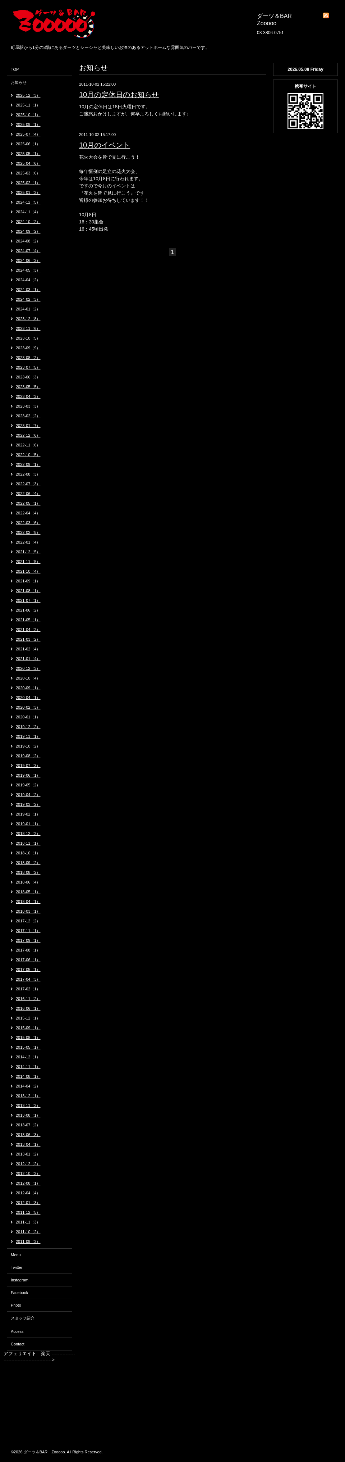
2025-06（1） (28, 144)
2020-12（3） (28, 668)
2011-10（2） (28, 1232)
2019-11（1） (28, 736)
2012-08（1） (28, 1183)
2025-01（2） (28, 192)
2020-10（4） (28, 678)
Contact (17, 1344)
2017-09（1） (28, 940)
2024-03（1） (28, 289)
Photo (16, 1305)
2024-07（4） (28, 251)
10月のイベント (104, 145)
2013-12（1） (28, 1096)
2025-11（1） (28, 105)
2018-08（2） (28, 872)
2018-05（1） (28, 892)
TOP (15, 69)
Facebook (19, 1292)
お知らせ (19, 82)
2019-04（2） (28, 795)
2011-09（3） (28, 1241)
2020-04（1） (28, 697)
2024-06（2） (28, 260)
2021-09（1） (28, 581)
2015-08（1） (28, 1037)
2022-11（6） (28, 445)
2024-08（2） (28, 241)
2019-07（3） (28, 765)
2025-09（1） (28, 124)
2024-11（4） (28, 212)
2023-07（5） (28, 367)
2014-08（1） (28, 1076)
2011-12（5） (28, 1212)
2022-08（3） (28, 474)
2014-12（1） (28, 1057)
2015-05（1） (28, 1047)
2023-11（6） (28, 328)
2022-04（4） (28, 513)
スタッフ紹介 (22, 1318)
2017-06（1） (28, 960)
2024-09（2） (28, 231)
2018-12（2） (28, 833)
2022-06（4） (28, 493)
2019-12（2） (28, 727)
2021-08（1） (28, 591)
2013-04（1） (28, 1144)
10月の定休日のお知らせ (119, 95)
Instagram (19, 1280)
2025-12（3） (28, 95)
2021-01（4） (28, 659)
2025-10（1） (28, 115)
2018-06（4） (28, 882)
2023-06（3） (28, 377)
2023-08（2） (28, 357)
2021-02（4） (28, 649)
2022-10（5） (28, 455)
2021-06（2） (28, 610)
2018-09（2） (28, 863)
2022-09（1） (28, 464)
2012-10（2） (28, 1173)
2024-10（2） (28, 221)
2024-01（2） (28, 309)
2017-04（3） (28, 979)
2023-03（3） (28, 406)
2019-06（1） (28, 775)
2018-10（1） (28, 853)
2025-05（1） (28, 153)
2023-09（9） (28, 348)
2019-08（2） (28, 756)
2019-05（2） (28, 785)
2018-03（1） (28, 911)
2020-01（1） (28, 717)
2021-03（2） (28, 639)
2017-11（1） (28, 930)
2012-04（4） (28, 1193)
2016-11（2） (28, 998)
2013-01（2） (28, 1154)
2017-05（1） (28, 969)
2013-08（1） (28, 1115)
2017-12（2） (28, 921)
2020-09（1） (28, 688)
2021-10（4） (28, 571)
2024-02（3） (28, 299)
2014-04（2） (28, 1086)
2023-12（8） (28, 319)
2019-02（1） (28, 814)
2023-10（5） (28, 338)
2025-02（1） (28, 183)
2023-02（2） (28, 416)
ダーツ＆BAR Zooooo (44, 1452)
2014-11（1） (28, 1066)
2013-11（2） (28, 1105)
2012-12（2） (28, 1164)
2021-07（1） (28, 600)
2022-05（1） (28, 503)
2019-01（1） (28, 824)
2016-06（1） (28, 1008)
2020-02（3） (28, 707)
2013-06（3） (28, 1134)
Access (17, 1331)
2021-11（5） (28, 561)
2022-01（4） (28, 542)
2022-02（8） (28, 532)
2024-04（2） (28, 280)
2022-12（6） (28, 435)
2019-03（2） (28, 804)
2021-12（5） (28, 552)
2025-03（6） (28, 173)
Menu (16, 1255)
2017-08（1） (28, 950)
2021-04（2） (28, 629)
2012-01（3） (28, 1202)
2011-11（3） (28, 1222)
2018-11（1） (28, 843)
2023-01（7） (28, 425)
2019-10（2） (28, 746)
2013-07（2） (28, 1125)
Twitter (16, 1267)
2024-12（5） (28, 202)
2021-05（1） (28, 620)
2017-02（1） (28, 989)
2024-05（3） (28, 270)
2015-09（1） (28, 1028)
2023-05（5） (28, 387)
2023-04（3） (28, 396)
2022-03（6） (28, 523)
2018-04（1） (28, 901)
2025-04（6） (28, 163)
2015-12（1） (28, 1018)
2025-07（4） (28, 134)
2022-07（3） (28, 484)
